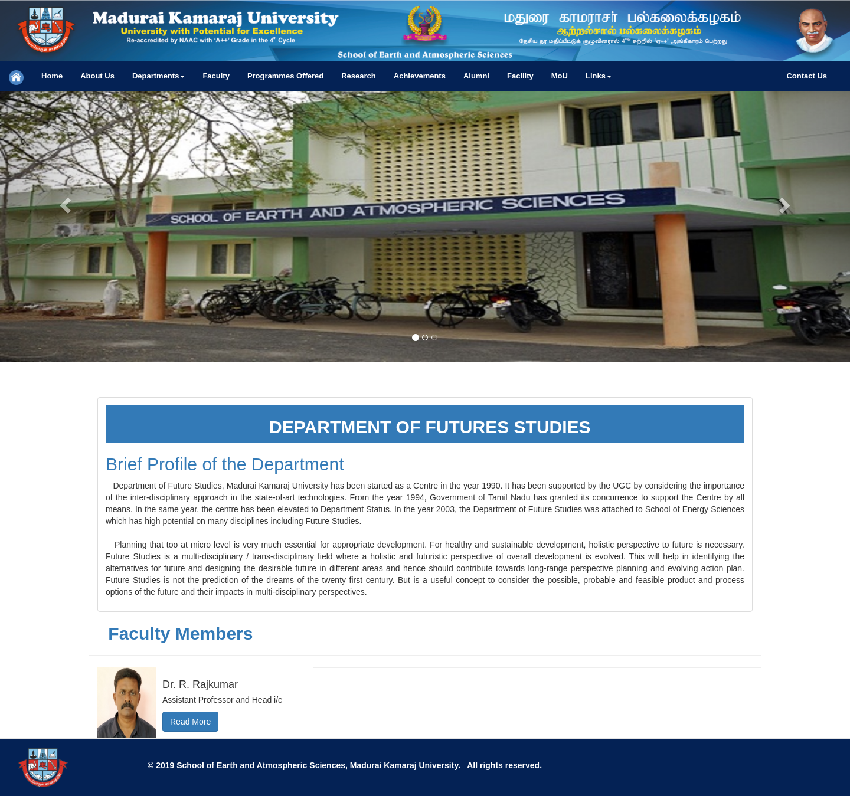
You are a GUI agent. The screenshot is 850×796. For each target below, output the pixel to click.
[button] (158, 76)
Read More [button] (190, 721)
